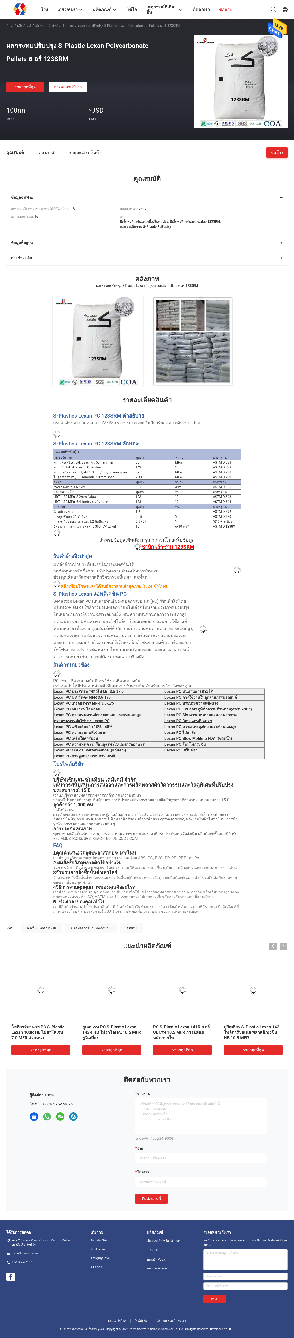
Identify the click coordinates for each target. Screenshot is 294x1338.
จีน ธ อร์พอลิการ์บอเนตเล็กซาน (78, 1329)
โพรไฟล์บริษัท (99, 1240)
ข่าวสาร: (143, 1093)
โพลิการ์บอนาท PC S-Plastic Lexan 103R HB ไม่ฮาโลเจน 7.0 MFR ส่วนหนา (37, 1032)
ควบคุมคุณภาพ (100, 1258)
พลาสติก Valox (156, 1259)
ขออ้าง (277, 152)
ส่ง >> (214, 1299)
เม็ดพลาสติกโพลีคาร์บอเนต (54, 25)
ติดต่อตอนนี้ (151, 1198)
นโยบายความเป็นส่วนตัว (171, 1321)
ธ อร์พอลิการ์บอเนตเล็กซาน (90, 928)
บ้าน (9, 25)
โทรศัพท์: (143, 1172)
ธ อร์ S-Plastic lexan (41, 928)
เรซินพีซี (131, 928)
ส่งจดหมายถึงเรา (68, 87)
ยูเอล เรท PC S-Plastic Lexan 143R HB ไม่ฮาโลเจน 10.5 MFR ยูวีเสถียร (111, 1032)
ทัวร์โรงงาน (98, 1249)
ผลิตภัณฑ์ (24, 25)
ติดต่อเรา (96, 1267)
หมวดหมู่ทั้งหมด (157, 1268)
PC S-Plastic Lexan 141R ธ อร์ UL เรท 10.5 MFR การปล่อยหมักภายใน (181, 1032)
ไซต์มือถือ (141, 1321)
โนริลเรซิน (153, 1250)
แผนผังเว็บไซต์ (117, 1321)
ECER (230, 1329)
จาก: (140, 1148)
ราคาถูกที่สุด (25, 87)
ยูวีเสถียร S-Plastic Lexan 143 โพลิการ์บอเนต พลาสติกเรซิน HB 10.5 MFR (251, 1032)
